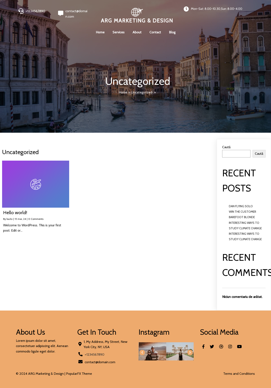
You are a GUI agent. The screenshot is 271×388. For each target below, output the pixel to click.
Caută (226, 147)
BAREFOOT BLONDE (242, 217)
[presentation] (142, 352)
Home (123, 92)
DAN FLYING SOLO (241, 206)
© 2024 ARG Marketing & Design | (41, 374)
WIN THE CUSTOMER (242, 212)
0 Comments (35, 218)
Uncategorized (141, 92)
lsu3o (9, 218)
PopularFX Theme (79, 374)
